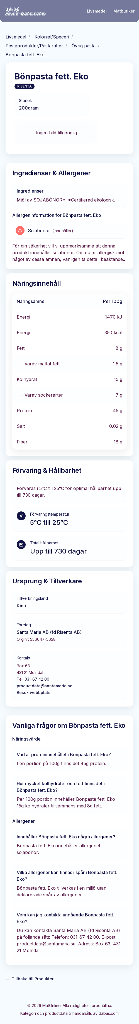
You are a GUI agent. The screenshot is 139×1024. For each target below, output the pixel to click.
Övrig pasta (84, 45)
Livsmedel (97, 11)
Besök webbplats (33, 692)
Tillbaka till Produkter (29, 979)
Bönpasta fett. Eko (25, 54)
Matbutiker (124, 11)
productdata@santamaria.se (44, 685)
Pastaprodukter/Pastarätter (34, 45)
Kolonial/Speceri (52, 37)
